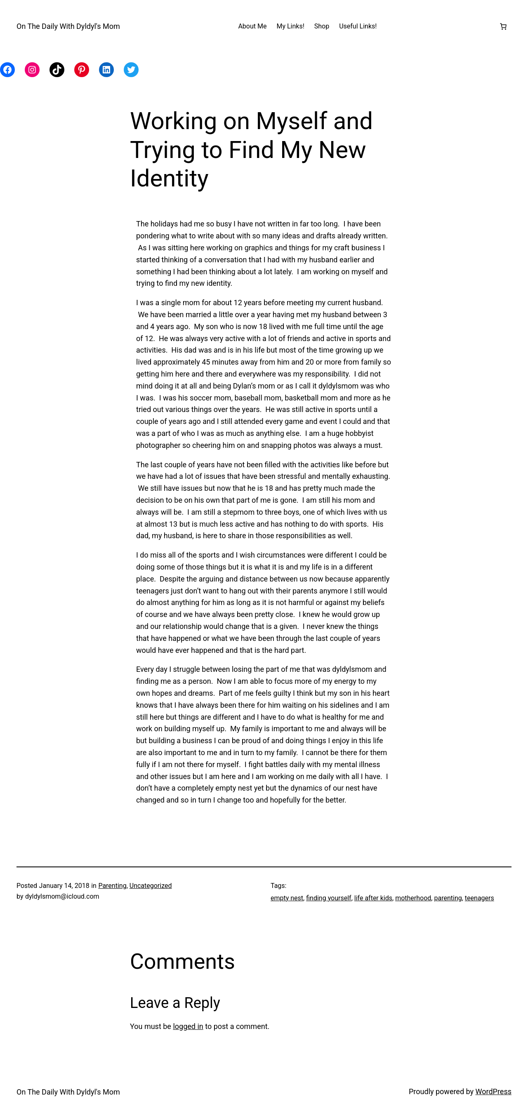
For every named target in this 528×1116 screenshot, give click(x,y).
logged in (188, 1026)
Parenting (112, 886)
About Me (252, 26)
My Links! (290, 26)
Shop (321, 26)
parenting (448, 898)
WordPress (494, 1091)
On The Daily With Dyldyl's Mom (68, 26)
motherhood (413, 898)
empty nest (287, 898)
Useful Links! (358, 26)
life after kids (373, 898)
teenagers (479, 898)
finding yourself (328, 898)
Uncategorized (151, 886)
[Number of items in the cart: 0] (503, 26)
